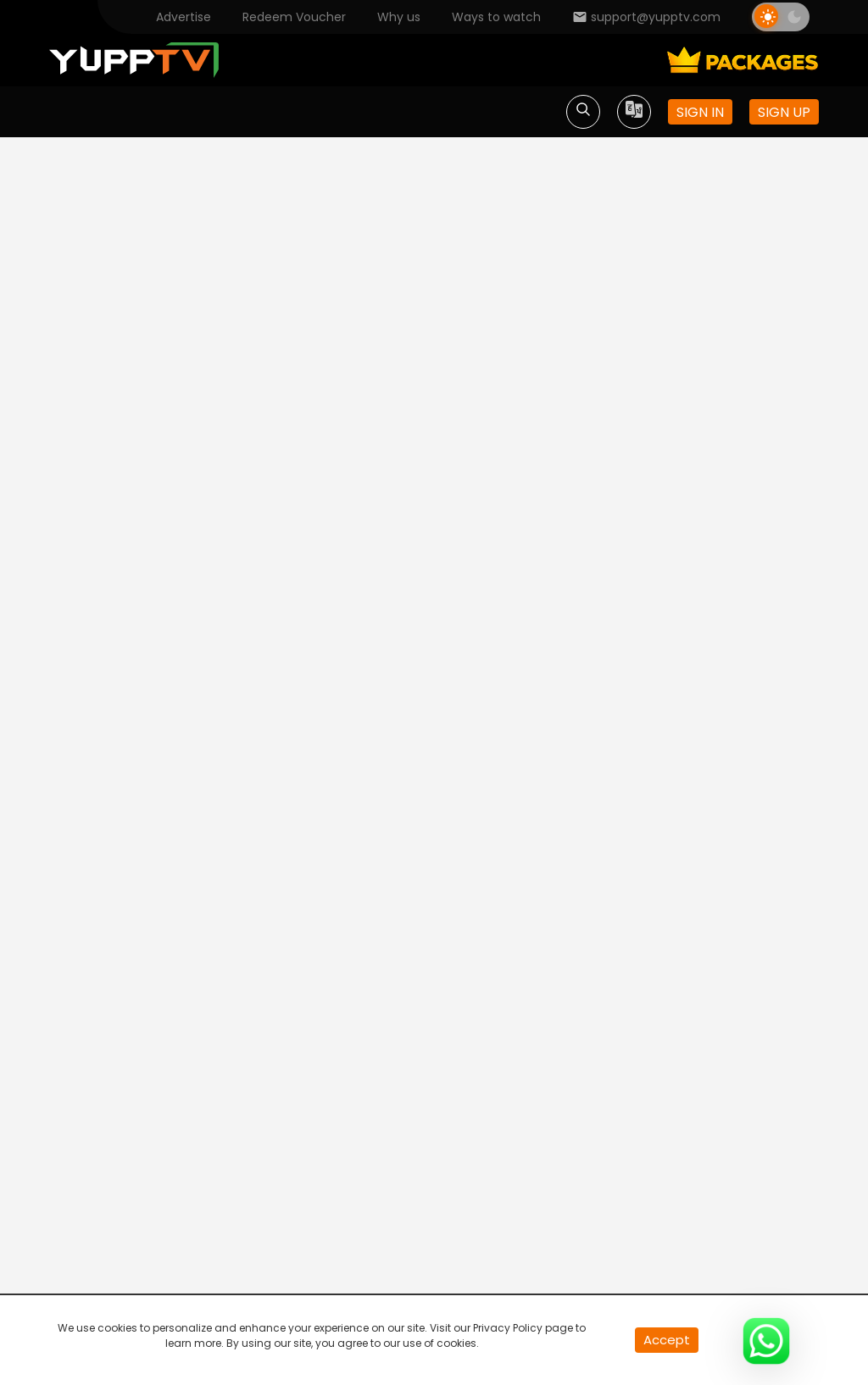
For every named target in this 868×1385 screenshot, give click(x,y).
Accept (666, 1340)
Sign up (784, 112)
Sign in (700, 112)
